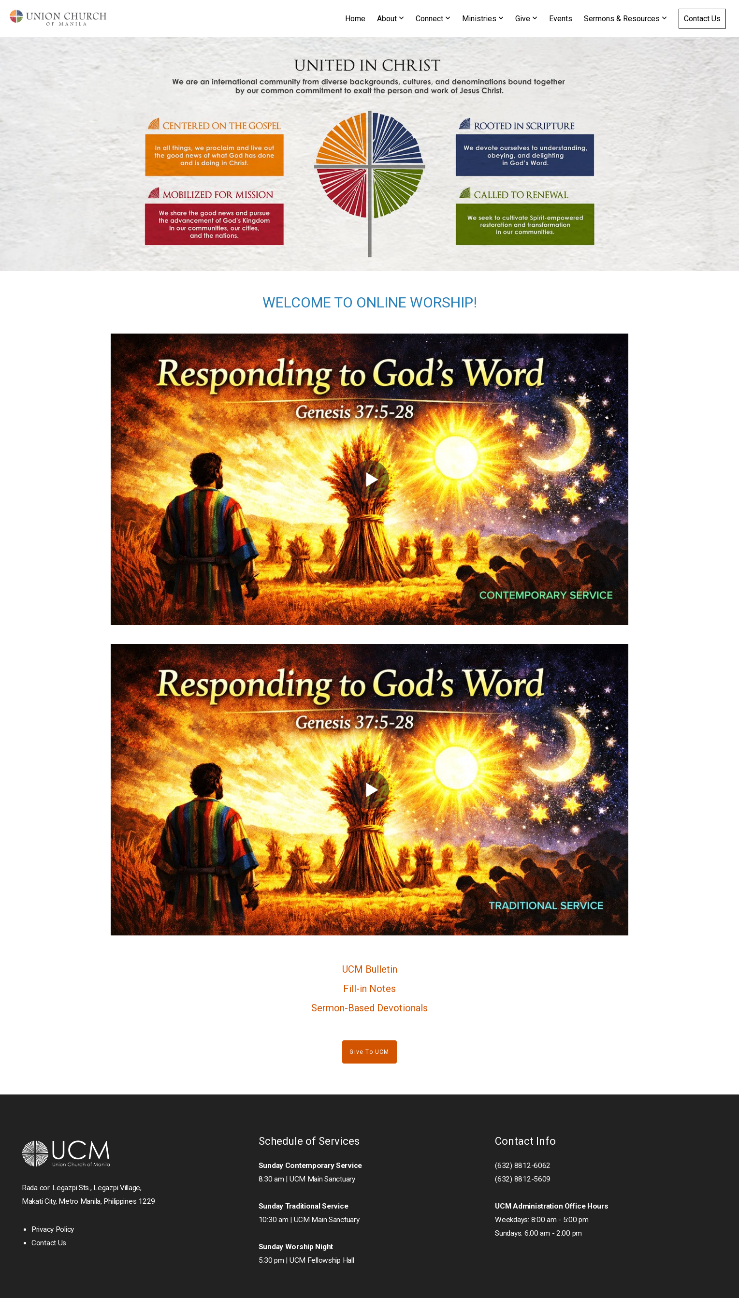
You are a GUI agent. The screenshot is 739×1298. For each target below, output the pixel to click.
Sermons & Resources (625, 18)
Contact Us (702, 18)
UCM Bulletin (369, 969)
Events (560, 18)
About (390, 18)
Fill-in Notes (369, 988)
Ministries (483, 18)
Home (355, 18)
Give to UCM (369, 1052)
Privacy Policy (52, 1229)
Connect (433, 18)
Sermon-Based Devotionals (369, 1008)
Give (526, 18)
